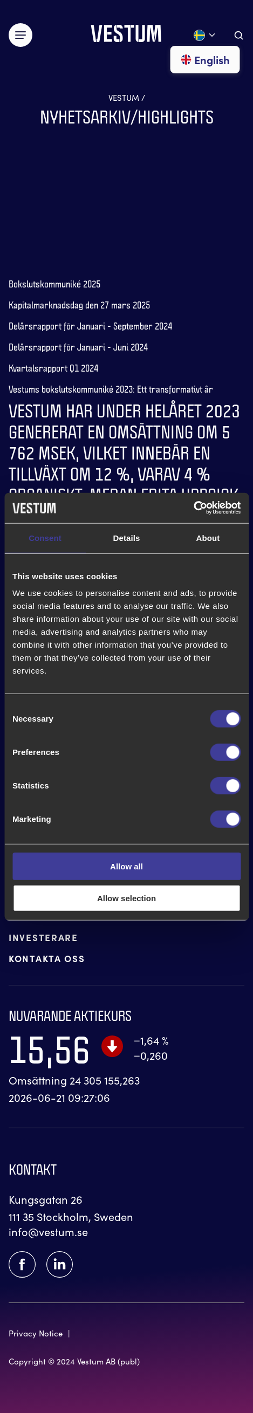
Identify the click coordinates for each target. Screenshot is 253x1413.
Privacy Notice (36, 1333)
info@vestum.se (48, 1231)
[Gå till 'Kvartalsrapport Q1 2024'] (53, 364)
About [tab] (208, 537)
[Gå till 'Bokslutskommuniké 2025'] (54, 280)
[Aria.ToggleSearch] (238, 35)
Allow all (126, 866)
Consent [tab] (45, 537)
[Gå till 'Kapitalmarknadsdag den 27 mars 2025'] (79, 301)
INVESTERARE (43, 937)
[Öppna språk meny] (205, 35)
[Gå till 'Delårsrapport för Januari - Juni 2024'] (78, 343)
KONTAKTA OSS (47, 958)
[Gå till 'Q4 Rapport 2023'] (126, 482)
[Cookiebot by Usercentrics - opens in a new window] (193, 508)
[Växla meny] (20, 35)
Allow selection (126, 897)
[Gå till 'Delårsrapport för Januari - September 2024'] (90, 322)
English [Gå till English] (205, 59)
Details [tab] (126, 537)
